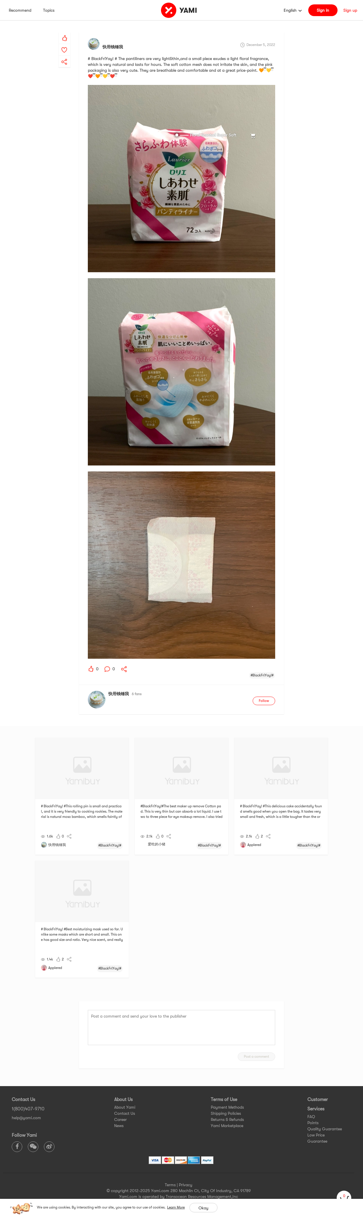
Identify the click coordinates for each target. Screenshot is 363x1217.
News (119, 1125)
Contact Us (124, 1113)
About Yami (124, 1107)
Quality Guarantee (324, 1129)
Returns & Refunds (227, 1119)
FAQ (311, 1116)
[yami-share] (70, 836)
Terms (170, 1184)
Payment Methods (227, 1107)
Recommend (20, 10)
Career (120, 1119)
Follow (264, 701)
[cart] (344, 1198)
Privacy (185, 1184)
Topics (48, 10)
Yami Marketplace (227, 1125)
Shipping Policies (226, 1113)
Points (313, 1122)
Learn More (176, 1207)
